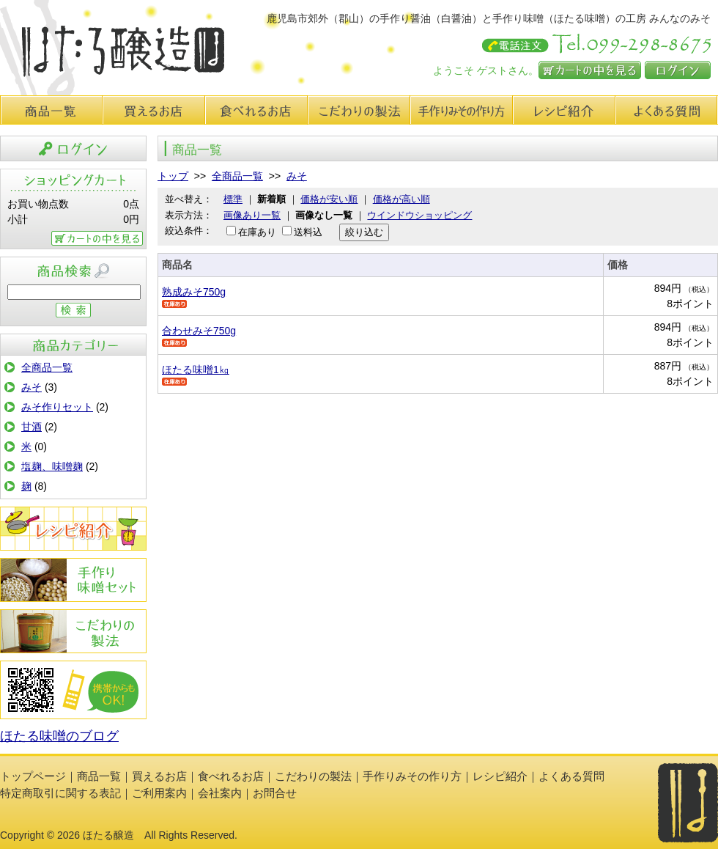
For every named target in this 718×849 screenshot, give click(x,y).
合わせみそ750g (199, 331)
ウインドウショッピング (419, 215)
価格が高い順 (401, 199)
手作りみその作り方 (73, 580)
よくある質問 (666, 110)
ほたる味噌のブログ (59, 736)
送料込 (308, 232)
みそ (31, 387)
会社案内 (220, 793)
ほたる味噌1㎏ (195, 369)
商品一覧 (51, 110)
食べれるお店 (256, 110)
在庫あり (257, 232)
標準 (233, 199)
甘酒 (31, 427)
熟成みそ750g (194, 292)
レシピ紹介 (564, 110)
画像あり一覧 (252, 215)
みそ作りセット (57, 407)
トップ (173, 176)
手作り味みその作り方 (461, 110)
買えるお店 (154, 110)
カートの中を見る (589, 70)
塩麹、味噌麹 (52, 466)
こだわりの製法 (359, 110)
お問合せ (275, 793)
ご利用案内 (159, 793)
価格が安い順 (329, 199)
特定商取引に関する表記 (60, 793)
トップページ (33, 776)
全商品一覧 (47, 367)
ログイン (678, 70)
